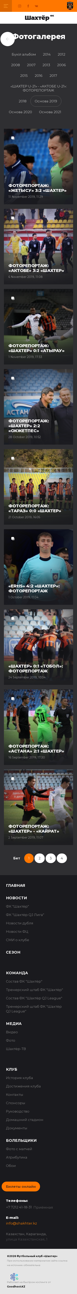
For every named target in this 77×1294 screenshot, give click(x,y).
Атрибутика (16, 1157)
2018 (22, 101)
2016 (39, 76)
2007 (31, 65)
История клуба (19, 1078)
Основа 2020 (20, 112)
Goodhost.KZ (16, 1286)
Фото (10, 1040)
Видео (12, 1032)
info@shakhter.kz (21, 1223)
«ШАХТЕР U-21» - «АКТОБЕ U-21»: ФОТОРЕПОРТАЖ (38, 88)
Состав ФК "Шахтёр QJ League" (34, 998)
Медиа (14, 1023)
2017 (53, 76)
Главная (15, 885)
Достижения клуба (23, 1086)
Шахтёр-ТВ (16, 1049)
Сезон (13, 952)
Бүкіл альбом (24, 54)
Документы (16, 1128)
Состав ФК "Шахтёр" (24, 981)
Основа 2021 (50, 112)
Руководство (17, 1111)
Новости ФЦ (17, 931)
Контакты (14, 1095)
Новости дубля (19, 923)
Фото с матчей (19, 1149)
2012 (61, 54)
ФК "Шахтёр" (17, 906)
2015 (24, 76)
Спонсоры (15, 1103)
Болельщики (21, 1140)
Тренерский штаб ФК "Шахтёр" (34, 990)
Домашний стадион (24, 1120)
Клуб (11, 1069)
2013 (46, 65)
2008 (15, 65)
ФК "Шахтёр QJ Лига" (25, 915)
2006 (61, 65)
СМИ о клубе (17, 940)
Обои (11, 1166)
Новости (16, 898)
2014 (47, 54)
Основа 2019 (46, 101)
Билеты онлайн (21, 1186)
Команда (17, 973)
